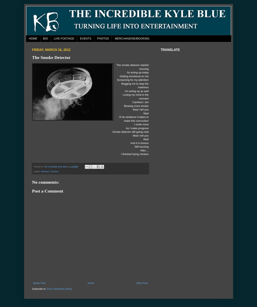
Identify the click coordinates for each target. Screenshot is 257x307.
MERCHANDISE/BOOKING (132, 38)
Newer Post (39, 283)
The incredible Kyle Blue (56, 166)
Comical (54, 171)
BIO (45, 38)
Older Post (142, 283)
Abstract (45, 171)
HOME (33, 38)
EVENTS (85, 38)
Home (91, 283)
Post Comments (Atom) (59, 289)
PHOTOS (103, 38)
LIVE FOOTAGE (64, 38)
